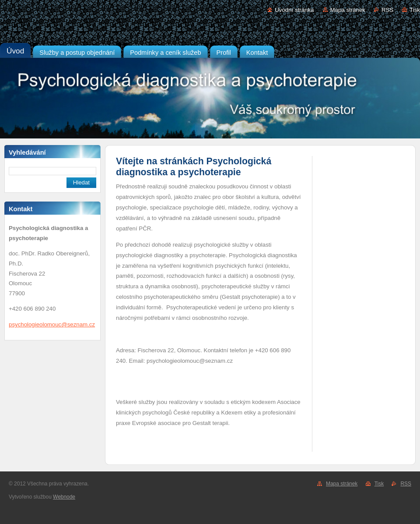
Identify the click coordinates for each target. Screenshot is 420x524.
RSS (387, 10)
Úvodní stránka (294, 10)
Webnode (64, 497)
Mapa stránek (347, 10)
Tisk (415, 10)
